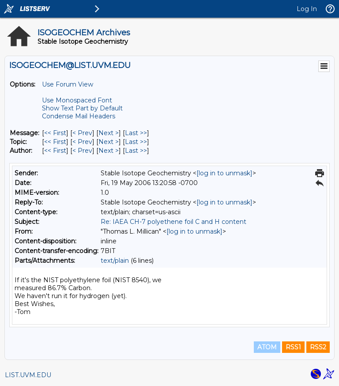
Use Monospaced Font (77, 100)
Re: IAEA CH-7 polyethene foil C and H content (173, 222)
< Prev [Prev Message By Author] (82, 151)
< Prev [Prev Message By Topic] (82, 142)
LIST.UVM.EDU (28, 375)
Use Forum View (67, 84)
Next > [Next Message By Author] (108, 151)
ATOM (267, 347)
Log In (307, 9)
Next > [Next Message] (108, 133)
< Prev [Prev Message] (82, 133)
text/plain (115, 261)
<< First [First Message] (55, 133)
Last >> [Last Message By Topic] (136, 142)
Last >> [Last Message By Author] (136, 151)
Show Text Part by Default (82, 108)
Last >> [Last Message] (136, 133)
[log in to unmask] (224, 173)
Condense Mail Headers (78, 116)
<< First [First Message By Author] (55, 151)
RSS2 (318, 347)
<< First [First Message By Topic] (55, 142)
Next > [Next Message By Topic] (108, 142)
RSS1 (293, 347)
